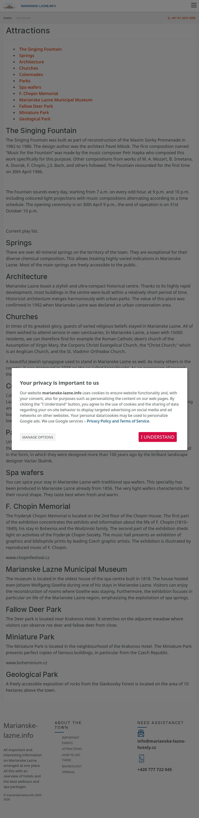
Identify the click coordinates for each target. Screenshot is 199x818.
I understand (157, 437)
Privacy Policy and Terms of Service (118, 421)
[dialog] (99, 409)
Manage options (37, 437)
